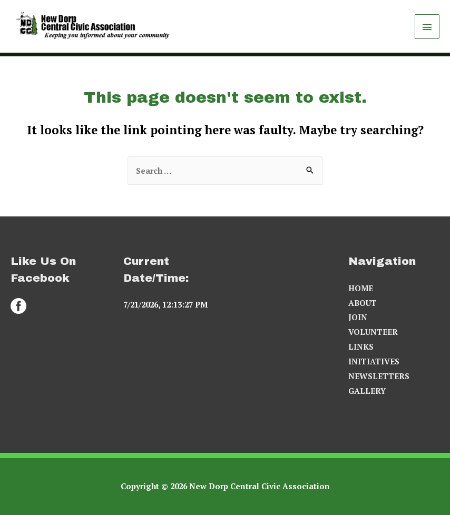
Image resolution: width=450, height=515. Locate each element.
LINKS (361, 346)
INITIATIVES (373, 361)
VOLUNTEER (373, 331)
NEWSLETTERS (378, 376)
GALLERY (367, 390)
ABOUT (362, 303)
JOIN (357, 317)
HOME (360, 288)
